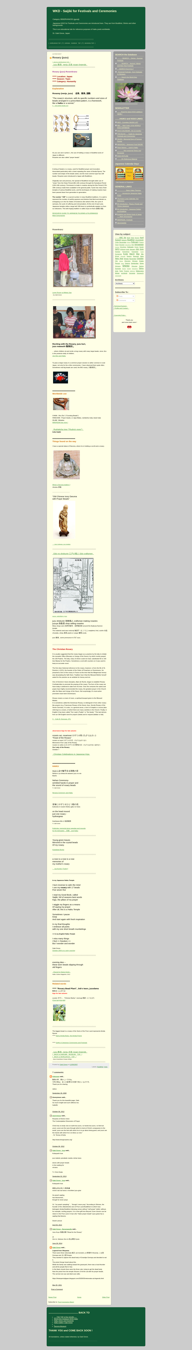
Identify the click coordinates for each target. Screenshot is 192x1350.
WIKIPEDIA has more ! (60, 422)
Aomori (137, 238)
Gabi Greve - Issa (58, 1150)
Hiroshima (123, 247)
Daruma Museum (60, 1326)
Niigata (126, 258)
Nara (142, 256)
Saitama (127, 263)
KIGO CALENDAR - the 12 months (129, 131)
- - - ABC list (120, 238)
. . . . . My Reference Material (127, 159)
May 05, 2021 (57, 1285)
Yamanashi (118, 275)
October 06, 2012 (58, 1111)
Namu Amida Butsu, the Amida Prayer (69, 1036)
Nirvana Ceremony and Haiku (62, 793)
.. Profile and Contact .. (121, 308)
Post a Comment (57, 1289)
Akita (132, 238)
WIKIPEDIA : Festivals (125, 220)
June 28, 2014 (57, 1243)
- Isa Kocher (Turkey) (60, 869)
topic (105, 1067)
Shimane (118, 266)
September (135, 263)
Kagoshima (125, 251)
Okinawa (134, 261)
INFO (117, 249)
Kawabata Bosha (58, 849)
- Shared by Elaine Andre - (61, 972)
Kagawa (117, 251)
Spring (141, 266)
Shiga (142, 263)
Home (79, 1297)
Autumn (124, 240)
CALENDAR (139, 240)
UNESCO (132, 271)
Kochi (142, 251)
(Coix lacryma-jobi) (58, 1000)
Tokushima (135, 268)
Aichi (128, 238)
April (142, 238)
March (132, 254)
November (132, 258)
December (123, 242)
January (132, 249)
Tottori (121, 271)
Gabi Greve (56, 1247)
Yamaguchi (140, 273)
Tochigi (129, 268)
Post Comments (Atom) (66, 1302)
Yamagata (132, 273)
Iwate (127, 249)
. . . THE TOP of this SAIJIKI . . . (65, 1317)
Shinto (125, 265)
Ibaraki (141, 247)
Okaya (121, 261)
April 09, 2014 (57, 1225)
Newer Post (52, 1297)
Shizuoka (134, 266)
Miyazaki (123, 256)
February (135, 242)
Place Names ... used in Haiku (127, 147)
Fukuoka (121, 245)
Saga (122, 263)
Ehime (129, 242)
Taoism (124, 268)
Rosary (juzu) (60, 57)
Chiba (117, 242)
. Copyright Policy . (119, 315)
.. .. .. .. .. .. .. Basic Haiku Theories (129, 190)
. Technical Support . (120, 306)
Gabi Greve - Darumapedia (62, 1229)
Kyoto (125, 254)
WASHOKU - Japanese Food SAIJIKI (130, 144)
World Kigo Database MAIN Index (66, 1319)
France (141, 242)
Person (117, 263)
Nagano (129, 256)
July (137, 249)
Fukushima (128, 245)
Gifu (132, 245)
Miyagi (117, 256)
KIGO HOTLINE (122, 156)
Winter (117, 273)
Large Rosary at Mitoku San (62, 292)
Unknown (55, 1076)
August (118, 240)
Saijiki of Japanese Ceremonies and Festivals (71, 1042)
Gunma (117, 247)
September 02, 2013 (59, 1176)
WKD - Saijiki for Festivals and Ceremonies (85, 11)
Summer (118, 268)
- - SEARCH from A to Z (125, 69)
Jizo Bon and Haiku (59, 356)
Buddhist (100, 1067)
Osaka (141, 261)
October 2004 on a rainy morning (63, 950)
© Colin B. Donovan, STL (61, 719)
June (142, 249)
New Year (119, 258)
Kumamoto (118, 254)
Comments (121, 300)
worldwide (124, 273)
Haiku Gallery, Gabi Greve (63, 1323)
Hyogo (137, 247)
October (140, 258)
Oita (116, 261)
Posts (119, 296)
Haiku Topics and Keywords (64, 1321)
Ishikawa (123, 249)
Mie (142, 254)
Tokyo (141, 268)
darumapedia (121, 223)
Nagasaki (136, 256)
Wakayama (140, 271)
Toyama (126, 271)
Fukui (117, 245)
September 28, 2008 (59, 1093)
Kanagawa (135, 251)
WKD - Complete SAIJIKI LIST (127, 122)
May (138, 254)
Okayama (127, 261)
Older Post (105, 1297)
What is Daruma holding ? (61, 485)
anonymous (56, 1115)
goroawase (139, 245)
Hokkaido (130, 247)
